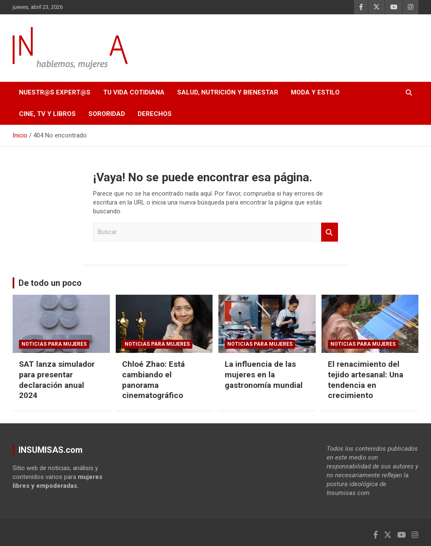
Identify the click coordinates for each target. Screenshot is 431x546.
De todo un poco (50, 283)
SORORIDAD (106, 114)
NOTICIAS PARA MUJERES (54, 344)
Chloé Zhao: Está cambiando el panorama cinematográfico (153, 379)
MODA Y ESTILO (315, 92)
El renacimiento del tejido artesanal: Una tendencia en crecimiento (365, 379)
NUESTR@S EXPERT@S (54, 92)
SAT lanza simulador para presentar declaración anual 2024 (57, 379)
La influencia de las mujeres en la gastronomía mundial (264, 374)
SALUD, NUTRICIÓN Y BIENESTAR (227, 92)
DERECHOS (155, 114)
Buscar (329, 232)
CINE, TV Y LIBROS (47, 114)
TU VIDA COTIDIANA (134, 92)
